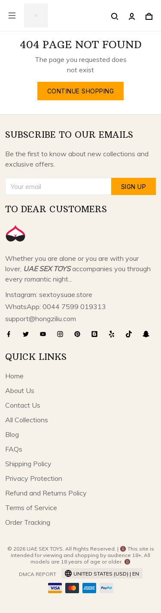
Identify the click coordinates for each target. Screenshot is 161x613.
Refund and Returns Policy (46, 493)
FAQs (13, 449)
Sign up (133, 186)
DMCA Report (37, 574)
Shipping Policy (28, 463)
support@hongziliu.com (40, 318)
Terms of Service (31, 507)
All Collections (26, 419)
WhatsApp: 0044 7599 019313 (55, 306)
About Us (19, 390)
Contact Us (22, 405)
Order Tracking (27, 522)
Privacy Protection (33, 478)
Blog (12, 434)
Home (14, 376)
